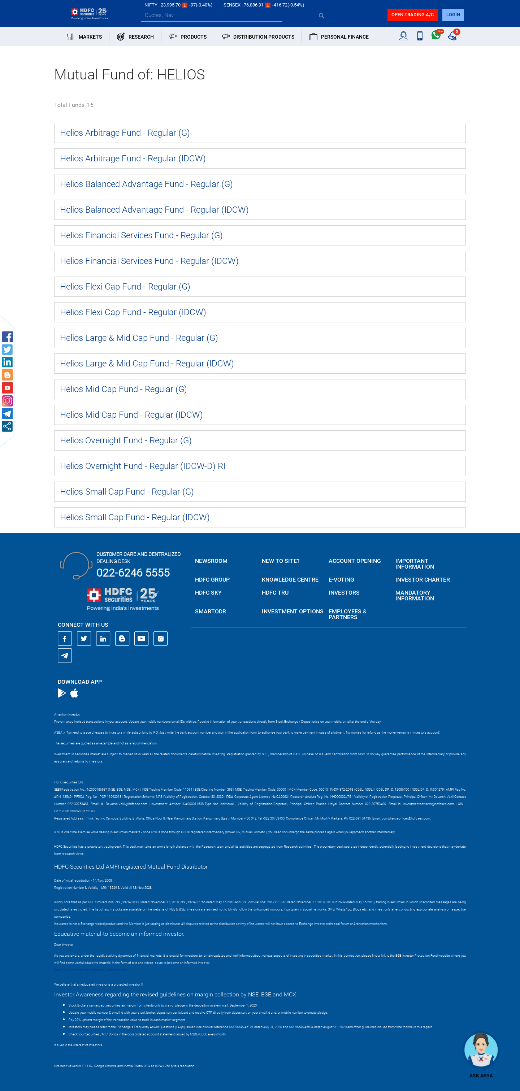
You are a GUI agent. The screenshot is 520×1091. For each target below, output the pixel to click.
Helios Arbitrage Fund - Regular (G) (125, 133)
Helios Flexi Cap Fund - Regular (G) (125, 286)
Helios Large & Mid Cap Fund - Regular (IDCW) (147, 363)
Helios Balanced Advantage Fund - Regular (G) (146, 184)
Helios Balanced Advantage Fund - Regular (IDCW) (154, 209)
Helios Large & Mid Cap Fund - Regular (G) (139, 338)
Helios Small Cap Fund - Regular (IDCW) (135, 517)
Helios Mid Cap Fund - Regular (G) (123, 389)
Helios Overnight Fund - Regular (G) (126, 440)
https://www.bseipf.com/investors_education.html (90, 970)
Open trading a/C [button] (412, 14)
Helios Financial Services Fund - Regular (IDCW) (149, 261)
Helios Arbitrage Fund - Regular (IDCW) (133, 158)
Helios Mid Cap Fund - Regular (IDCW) (131, 414)
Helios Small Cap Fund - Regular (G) (127, 491)
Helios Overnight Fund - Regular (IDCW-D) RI (142, 466)
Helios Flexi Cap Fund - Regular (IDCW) (133, 312)
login (453, 14)
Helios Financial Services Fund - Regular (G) (141, 235)
